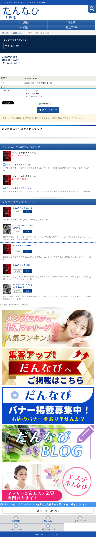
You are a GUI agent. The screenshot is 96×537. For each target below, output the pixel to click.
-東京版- (71, 22)
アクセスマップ (48, 110)
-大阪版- (24, 22)
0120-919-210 (12, 63)
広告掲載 (16, 521)
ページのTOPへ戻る (48, 511)
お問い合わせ (48, 521)
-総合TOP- (71, 27)
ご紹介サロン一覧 (48, 529)
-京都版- (24, 27)
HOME (5, 33)
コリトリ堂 (12, 46)
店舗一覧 (17, 33)
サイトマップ (80, 521)
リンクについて (16, 529)
